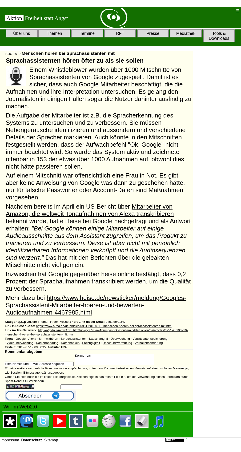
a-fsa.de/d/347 (115, 321)
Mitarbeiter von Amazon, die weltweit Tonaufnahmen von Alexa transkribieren (90, 210)
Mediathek (185, 33)
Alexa (32, 338)
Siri (41, 338)
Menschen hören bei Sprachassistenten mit (68, 53)
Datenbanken (70, 343)
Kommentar (119, 360)
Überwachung (120, 338)
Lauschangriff (98, 338)
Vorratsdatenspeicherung (150, 338)
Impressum (9, 442)
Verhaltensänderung (149, 343)
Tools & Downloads (219, 36)
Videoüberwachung (20, 343)
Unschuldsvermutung (117, 343)
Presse (152, 33)
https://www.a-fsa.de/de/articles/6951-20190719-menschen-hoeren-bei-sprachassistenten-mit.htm (104, 326)
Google (21, 338)
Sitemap (51, 442)
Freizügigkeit (91, 343)
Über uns (21, 33)
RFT (120, 33)
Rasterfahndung (47, 343)
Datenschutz (31, 442)
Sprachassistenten (74, 338)
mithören (52, 338)
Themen (54, 33)
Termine (87, 33)
